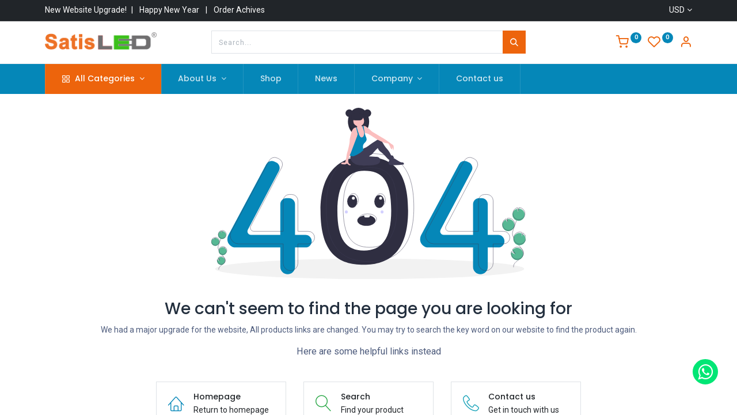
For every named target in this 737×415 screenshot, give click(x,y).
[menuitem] (271, 79)
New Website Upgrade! (86, 9)
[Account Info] (685, 43)
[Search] (514, 42)
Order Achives (239, 9)
